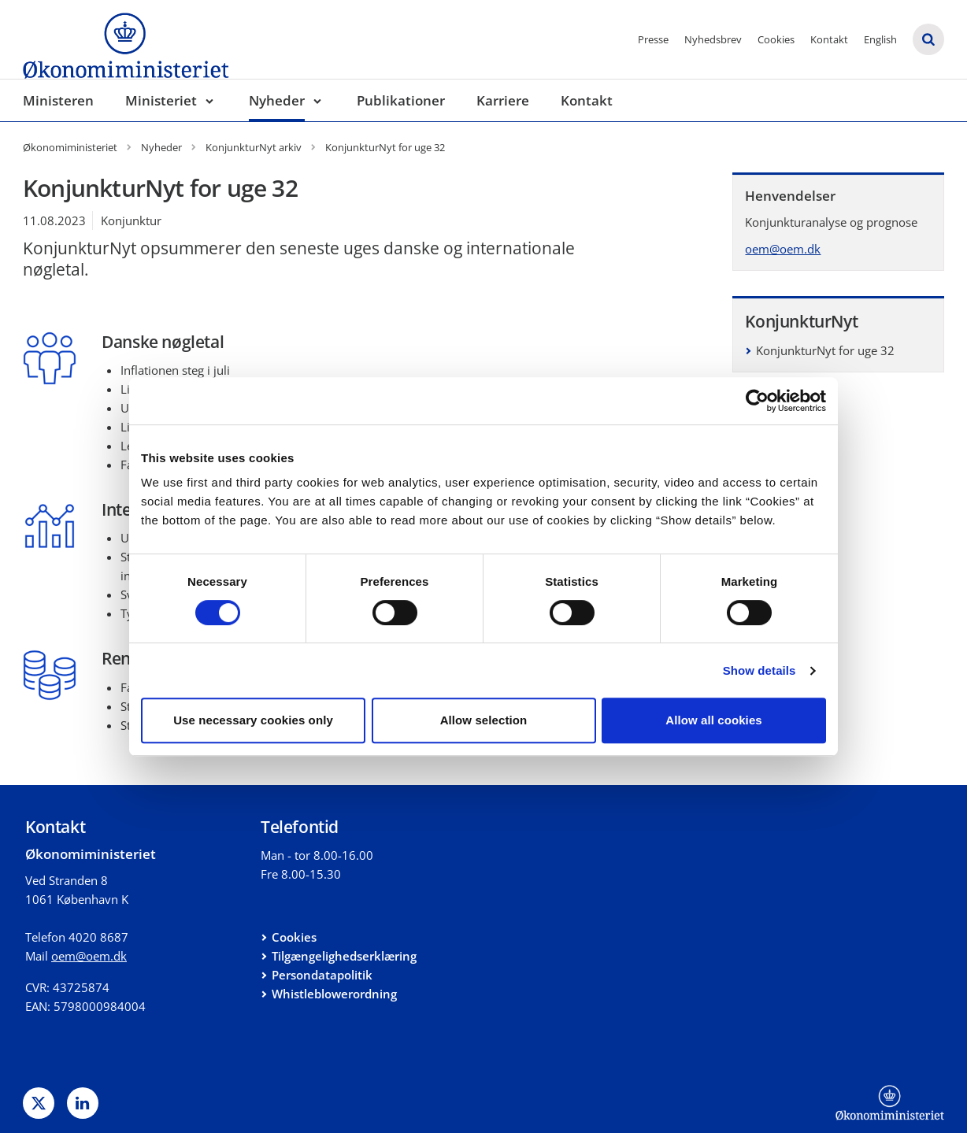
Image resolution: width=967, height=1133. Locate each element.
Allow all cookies (713, 720)
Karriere (502, 100)
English (880, 39)
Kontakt (829, 39)
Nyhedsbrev (713, 39)
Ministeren (58, 100)
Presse (653, 39)
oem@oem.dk (783, 249)
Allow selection (484, 720)
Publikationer (401, 100)
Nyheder (277, 100)
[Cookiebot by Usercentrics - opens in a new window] (757, 401)
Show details (759, 670)
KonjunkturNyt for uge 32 (825, 350)
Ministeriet (161, 100)
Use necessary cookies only (253, 720)
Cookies (776, 39)
